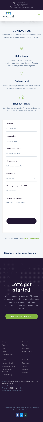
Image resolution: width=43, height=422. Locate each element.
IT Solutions (6, 360)
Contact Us (26, 348)
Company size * (21, 179)
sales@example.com (31, 238)
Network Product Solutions (8, 371)
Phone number (21, 166)
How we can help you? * (21, 207)
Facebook (25, 363)
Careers (4, 351)
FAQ (3, 348)
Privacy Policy (27, 351)
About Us (5, 345)
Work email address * (21, 154)
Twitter (24, 366)
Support (25, 342)
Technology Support (9, 366)
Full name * (21, 129)
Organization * (21, 141)
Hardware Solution (8, 363)
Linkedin (25, 369)
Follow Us (25, 360)
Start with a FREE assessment (21, 316)
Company (5, 342)
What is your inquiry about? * (21, 191)
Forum (24, 345)
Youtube (25, 373)
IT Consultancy (7, 375)
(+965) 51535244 (13, 388)
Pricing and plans (7, 355)
